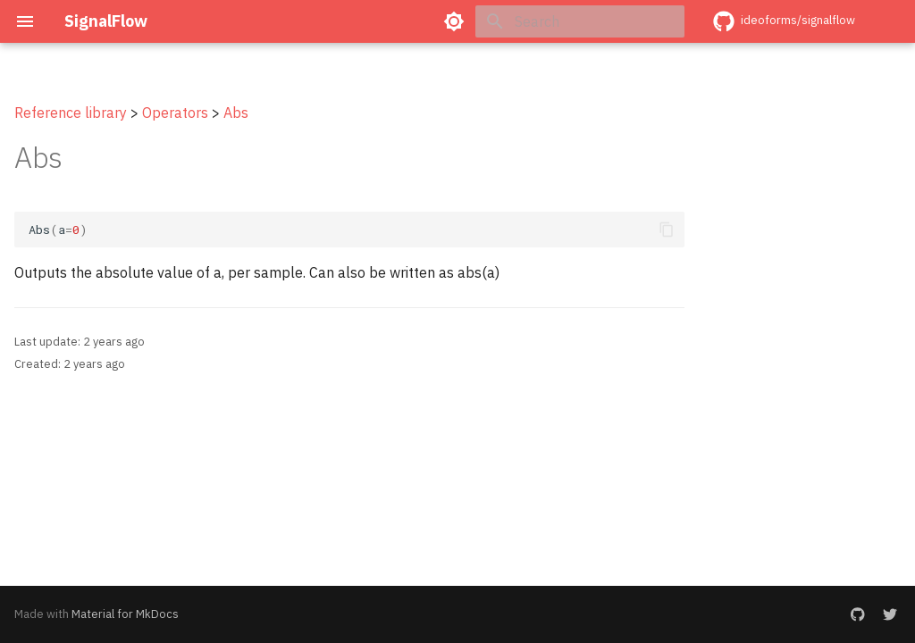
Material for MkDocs (125, 614)
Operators (175, 112)
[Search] (579, 21)
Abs (235, 112)
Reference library (70, 112)
